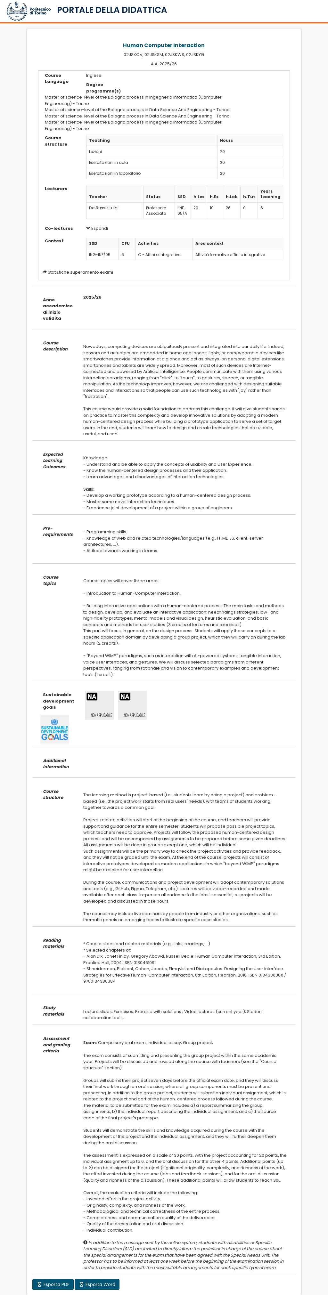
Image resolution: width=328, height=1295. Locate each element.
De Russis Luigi (104, 208)
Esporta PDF (53, 1284)
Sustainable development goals (58, 701)
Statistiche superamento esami (80, 272)
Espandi (97, 228)
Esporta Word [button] (97, 1284)
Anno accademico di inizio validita (58, 309)
